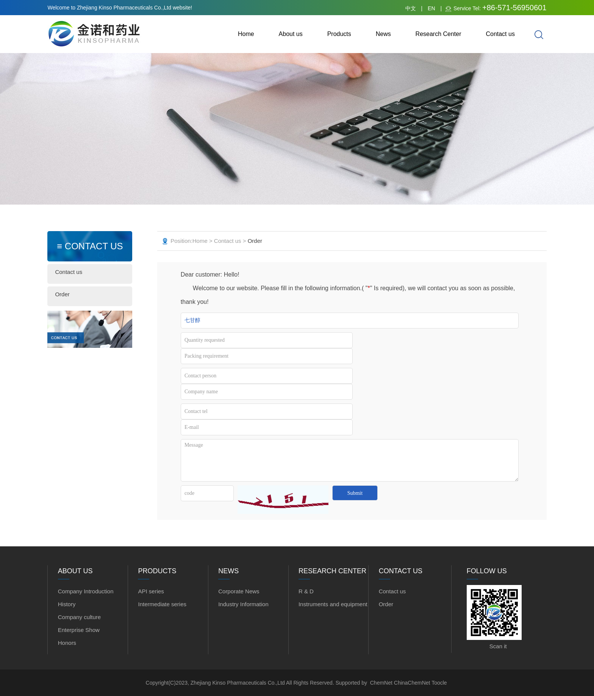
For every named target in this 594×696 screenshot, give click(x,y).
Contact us (500, 34)
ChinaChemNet (412, 683)
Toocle (439, 683)
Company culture (79, 617)
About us (291, 34)
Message (350, 460)
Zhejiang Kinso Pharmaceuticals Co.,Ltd (238, 683)
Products (339, 34)
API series (151, 591)
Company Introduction (86, 591)
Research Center (438, 34)
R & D (306, 591)
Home (246, 34)
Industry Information (243, 604)
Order (62, 294)
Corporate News (238, 591)
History (67, 604)
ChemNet (381, 683)
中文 (410, 8)
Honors (67, 643)
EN (431, 8)
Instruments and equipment (333, 604)
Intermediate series (162, 604)
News (383, 34)
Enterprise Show (79, 630)
